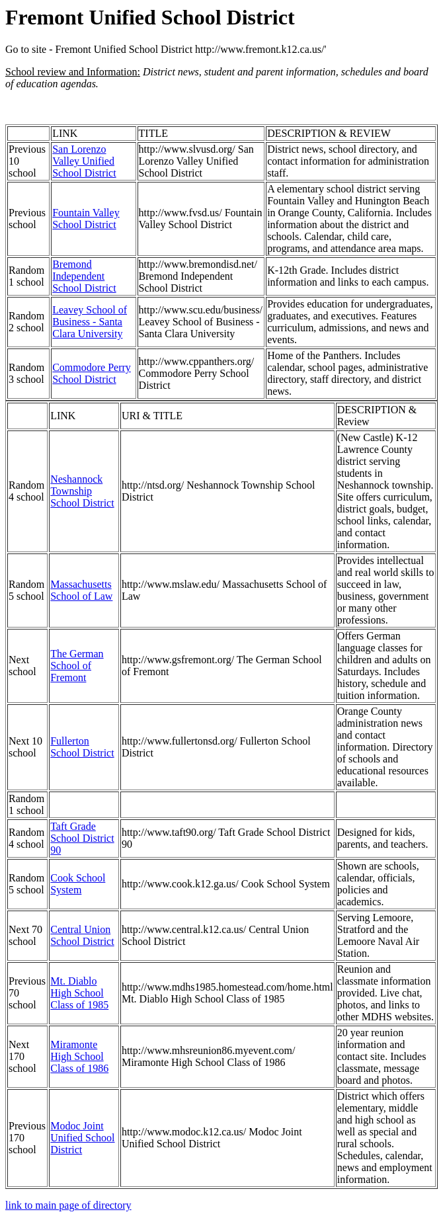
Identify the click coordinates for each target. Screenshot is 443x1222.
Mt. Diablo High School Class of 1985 (79, 992)
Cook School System (77, 883)
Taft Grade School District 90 (82, 838)
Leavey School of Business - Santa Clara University (89, 321)
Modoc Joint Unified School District (82, 1137)
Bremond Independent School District (84, 276)
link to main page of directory (68, 1205)
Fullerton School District (82, 746)
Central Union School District (82, 935)
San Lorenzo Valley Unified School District (84, 161)
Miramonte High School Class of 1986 (79, 1056)
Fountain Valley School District (85, 218)
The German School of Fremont (76, 665)
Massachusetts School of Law (81, 590)
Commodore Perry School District (91, 373)
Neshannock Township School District (82, 491)
